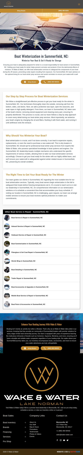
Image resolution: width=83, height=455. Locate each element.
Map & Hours (34, 427)
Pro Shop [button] (7, 441)
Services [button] (6, 437)
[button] (79, 4)
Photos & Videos (35, 434)
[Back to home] (8, 4)
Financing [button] (7, 432)
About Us (33, 422)
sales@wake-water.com (64, 435)
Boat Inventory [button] (9, 422)
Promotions (34, 429)
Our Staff (33, 424)
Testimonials (34, 432)
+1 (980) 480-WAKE (63, 431)
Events (32, 436)
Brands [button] (6, 427)
